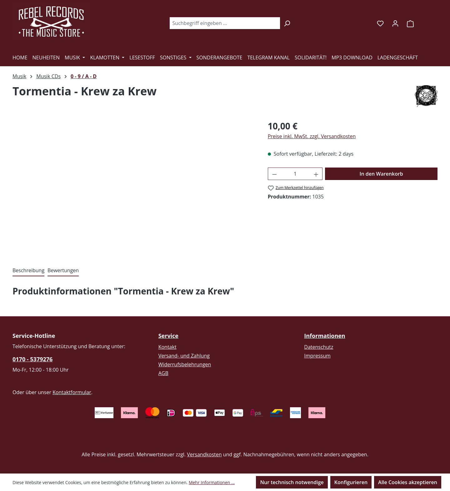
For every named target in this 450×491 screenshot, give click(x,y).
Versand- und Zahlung (184, 355)
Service (168, 335)
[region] (134, 186)
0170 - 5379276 (32, 359)
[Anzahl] (295, 174)
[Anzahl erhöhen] (316, 174)
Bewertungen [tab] (63, 270)
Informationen (324, 335)
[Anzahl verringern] (274, 174)
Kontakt (167, 346)
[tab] (28, 270)
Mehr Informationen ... (212, 482)
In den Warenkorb (381, 173)
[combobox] (224, 23)
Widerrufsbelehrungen (184, 364)
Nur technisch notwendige (291, 482)
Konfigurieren (351, 482)
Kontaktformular (71, 392)
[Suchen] (287, 23)
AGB (163, 373)
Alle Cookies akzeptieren (407, 482)
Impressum (317, 355)
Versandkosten (204, 454)
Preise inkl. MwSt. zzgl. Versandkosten (312, 136)
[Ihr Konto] (395, 23)
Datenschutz (318, 346)
